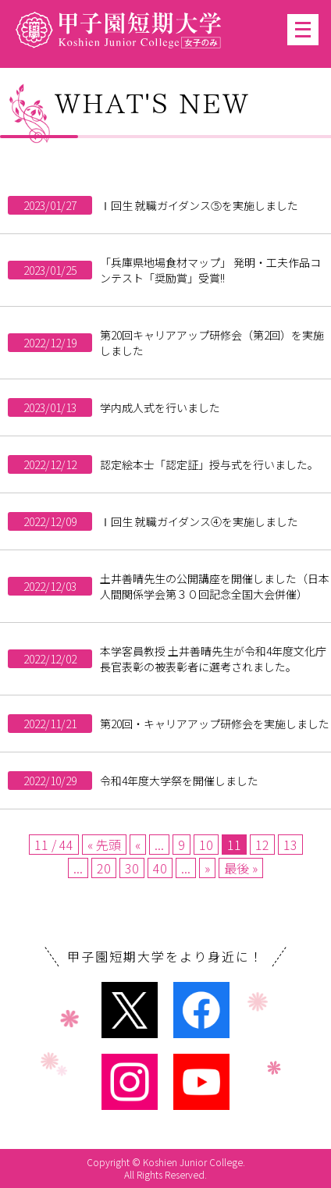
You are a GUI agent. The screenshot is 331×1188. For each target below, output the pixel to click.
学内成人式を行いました (160, 407)
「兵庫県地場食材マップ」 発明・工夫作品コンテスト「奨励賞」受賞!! (210, 270)
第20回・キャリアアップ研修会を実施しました (214, 723)
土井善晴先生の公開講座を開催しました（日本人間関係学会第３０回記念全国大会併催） (214, 586)
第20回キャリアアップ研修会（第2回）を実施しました (212, 342)
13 (290, 844)
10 (206, 844)
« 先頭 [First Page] (104, 844)
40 (160, 868)
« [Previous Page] (138, 844)
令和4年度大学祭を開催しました (179, 780)
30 (132, 868)
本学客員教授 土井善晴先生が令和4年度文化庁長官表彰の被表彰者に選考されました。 (213, 658)
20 (104, 868)
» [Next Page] (207, 868)
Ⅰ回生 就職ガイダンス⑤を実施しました (199, 205)
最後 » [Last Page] (241, 868)
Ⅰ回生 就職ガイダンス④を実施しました (199, 521)
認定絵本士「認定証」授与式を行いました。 (209, 464)
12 (262, 844)
